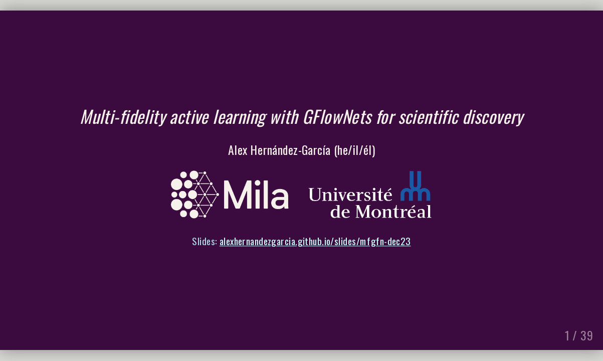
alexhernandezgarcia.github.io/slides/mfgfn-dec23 (315, 241)
